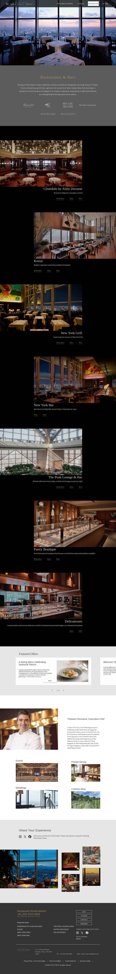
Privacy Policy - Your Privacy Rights (34, 961)
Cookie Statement (70, 961)
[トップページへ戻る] (21, 3)
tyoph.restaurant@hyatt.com (90, 954)
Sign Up (78, 938)
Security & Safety (85, 961)
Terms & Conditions (55, 961)
